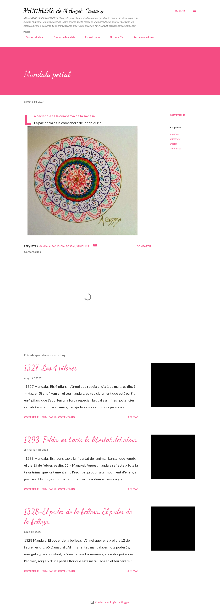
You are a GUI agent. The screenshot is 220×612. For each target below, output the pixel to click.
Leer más (132, 417)
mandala (174, 134)
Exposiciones (90, 37)
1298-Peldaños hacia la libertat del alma (80, 439)
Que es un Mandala (62, 37)
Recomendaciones (141, 37)
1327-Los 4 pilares (50, 367)
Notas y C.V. (115, 37)
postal (173, 143)
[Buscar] (180, 11)
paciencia (175, 138)
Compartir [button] (177, 114)
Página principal (32, 37)
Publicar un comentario (58, 417)
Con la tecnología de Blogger (110, 602)
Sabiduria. (175, 148)
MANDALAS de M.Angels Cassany (63, 10)
